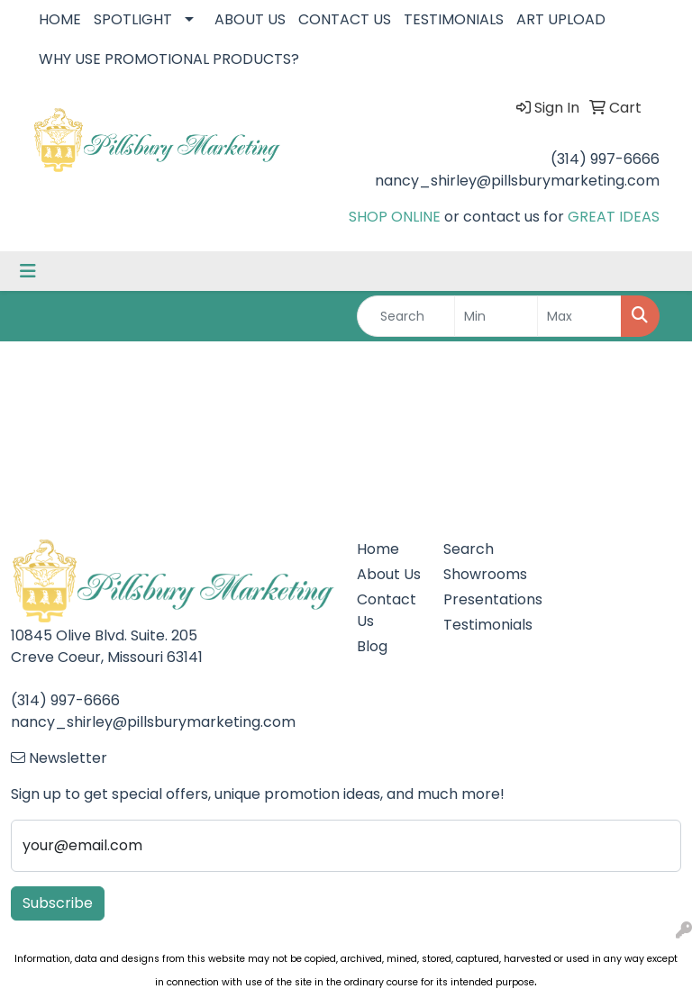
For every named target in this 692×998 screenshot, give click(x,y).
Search (468, 549)
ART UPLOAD (561, 19)
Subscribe (58, 903)
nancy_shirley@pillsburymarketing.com (517, 180)
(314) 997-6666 (605, 159)
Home (378, 549)
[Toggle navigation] (28, 271)
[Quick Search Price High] (579, 316)
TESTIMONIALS (454, 19)
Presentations (475, 599)
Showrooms (475, 574)
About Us (389, 574)
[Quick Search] (406, 316)
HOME (60, 19)
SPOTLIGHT (133, 19)
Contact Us (386, 610)
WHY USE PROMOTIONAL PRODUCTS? (169, 59)
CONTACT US (344, 19)
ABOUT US (250, 19)
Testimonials (475, 624)
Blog (372, 646)
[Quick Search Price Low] (496, 316)
